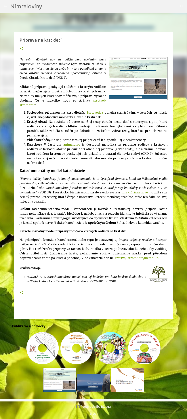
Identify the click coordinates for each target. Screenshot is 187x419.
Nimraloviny (26, 6)
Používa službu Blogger (93, 406)
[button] (22, 48)
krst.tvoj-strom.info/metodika (136, 258)
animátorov (71, 144)
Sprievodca (95, 112)
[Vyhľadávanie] (47, 6)
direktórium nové (134, 192)
